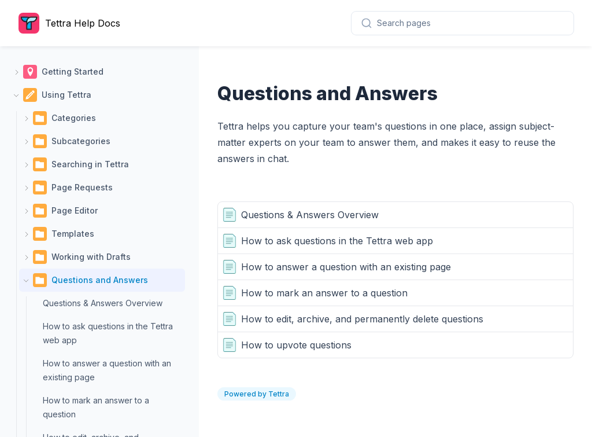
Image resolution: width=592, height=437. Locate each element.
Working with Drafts (91, 257)
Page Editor (74, 210)
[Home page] (72, 23)
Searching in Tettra (90, 164)
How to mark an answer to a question (96, 407)
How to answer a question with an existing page (107, 370)
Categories (73, 118)
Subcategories (80, 141)
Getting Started (72, 71)
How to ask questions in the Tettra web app (108, 333)
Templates (72, 233)
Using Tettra (66, 95)
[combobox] (463, 23)
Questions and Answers (99, 280)
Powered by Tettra (256, 394)
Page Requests (82, 187)
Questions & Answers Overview (102, 303)
